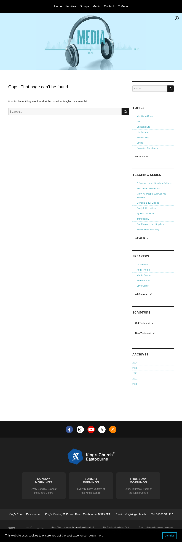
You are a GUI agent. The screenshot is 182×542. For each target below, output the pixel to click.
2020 (135, 384)
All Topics (140, 156)
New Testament (143, 333)
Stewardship (143, 137)
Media (96, 6)
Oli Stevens (142, 264)
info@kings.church (135, 514)
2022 (135, 373)
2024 (135, 362)
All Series (140, 237)
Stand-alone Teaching (148, 229)
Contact (109, 6)
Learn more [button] (96, 535)
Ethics (140, 142)
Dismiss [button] (169, 535)
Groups (84, 6)
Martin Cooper (144, 275)
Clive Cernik (143, 285)
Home (58, 6)
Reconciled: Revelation (148, 188)
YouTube (91, 429)
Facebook (69, 429)
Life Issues (142, 132)
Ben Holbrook (144, 280)
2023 (135, 368)
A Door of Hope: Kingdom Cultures (154, 183)
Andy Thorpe (143, 269)
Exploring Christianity (147, 148)
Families (70, 6)
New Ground (80, 527)
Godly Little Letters (146, 208)
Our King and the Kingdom (150, 224)
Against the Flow (145, 213)
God (139, 121)
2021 (135, 378)
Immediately (143, 218)
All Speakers (141, 294)
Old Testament (142, 323)
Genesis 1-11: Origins (148, 202)
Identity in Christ (145, 116)
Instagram (80, 429)
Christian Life (143, 126)
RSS (112, 429)
